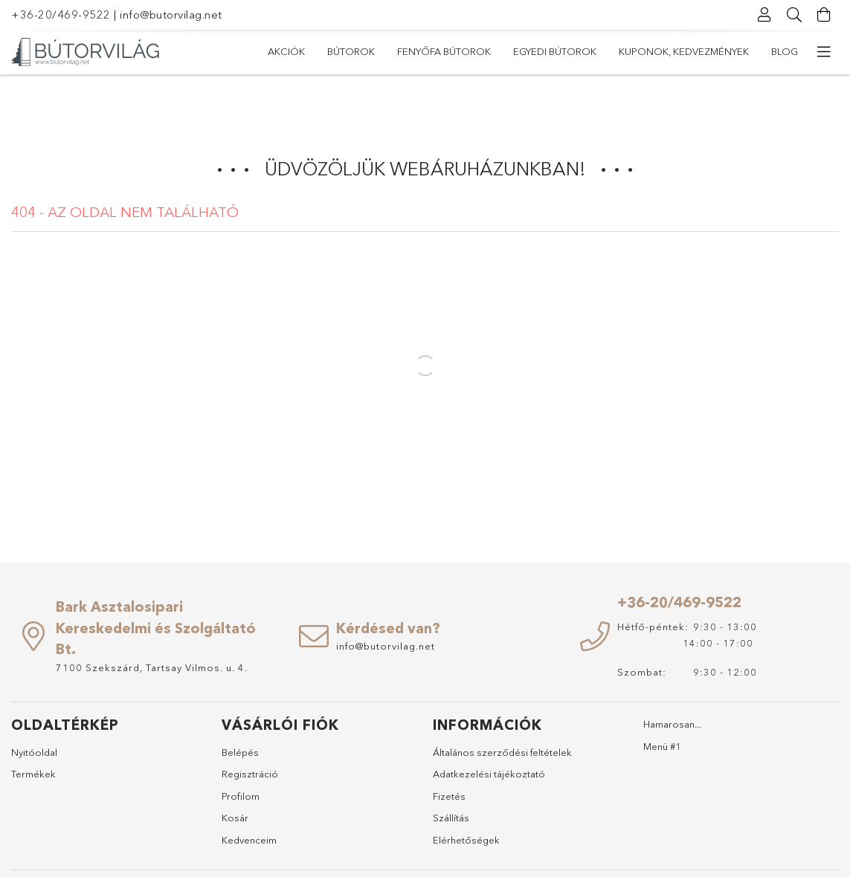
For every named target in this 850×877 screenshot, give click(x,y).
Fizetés (449, 796)
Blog (784, 51)
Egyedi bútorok (554, 51)
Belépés (240, 752)
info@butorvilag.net (171, 14)
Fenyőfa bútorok (444, 51)
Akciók (286, 51)
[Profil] (764, 15)
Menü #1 (662, 746)
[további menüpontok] (824, 52)
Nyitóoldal (34, 752)
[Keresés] (794, 15)
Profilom (241, 796)
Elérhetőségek (466, 840)
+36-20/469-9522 (61, 14)
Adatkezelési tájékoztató (489, 774)
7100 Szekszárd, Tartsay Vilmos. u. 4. (152, 667)
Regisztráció (250, 774)
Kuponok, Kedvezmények (684, 51)
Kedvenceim (249, 840)
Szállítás (451, 817)
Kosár (235, 817)
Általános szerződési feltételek (502, 752)
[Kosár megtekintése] (824, 15)
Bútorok (351, 51)
